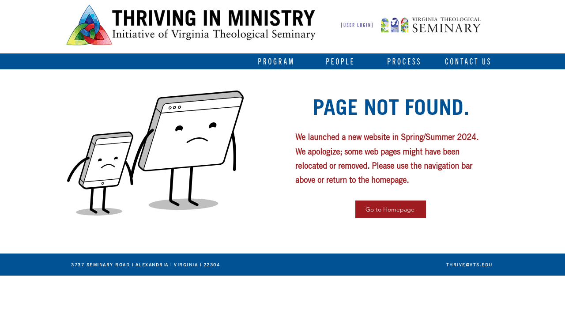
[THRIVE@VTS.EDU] (469, 264)
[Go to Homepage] (390, 209)
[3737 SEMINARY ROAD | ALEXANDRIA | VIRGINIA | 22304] (145, 264)
